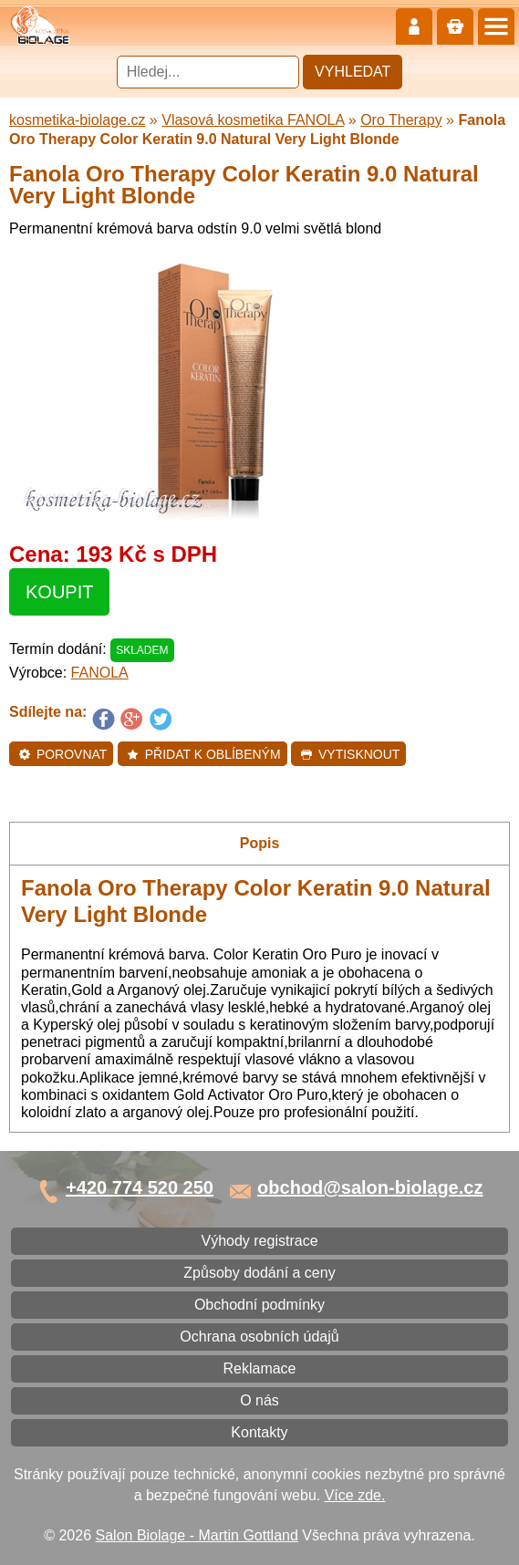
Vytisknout (350, 754)
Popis (260, 843)
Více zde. (355, 1495)
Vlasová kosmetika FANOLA (252, 120)
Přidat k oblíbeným (204, 754)
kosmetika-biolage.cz (77, 120)
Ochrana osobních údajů (259, 1336)
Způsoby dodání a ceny (259, 1272)
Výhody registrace (259, 1241)
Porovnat (62, 754)
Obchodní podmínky (259, 1304)
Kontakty (259, 1432)
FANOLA (100, 672)
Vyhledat (352, 71)
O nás (259, 1400)
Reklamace (259, 1368)
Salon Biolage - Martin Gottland (197, 1535)
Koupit (59, 592)
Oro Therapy (401, 120)
